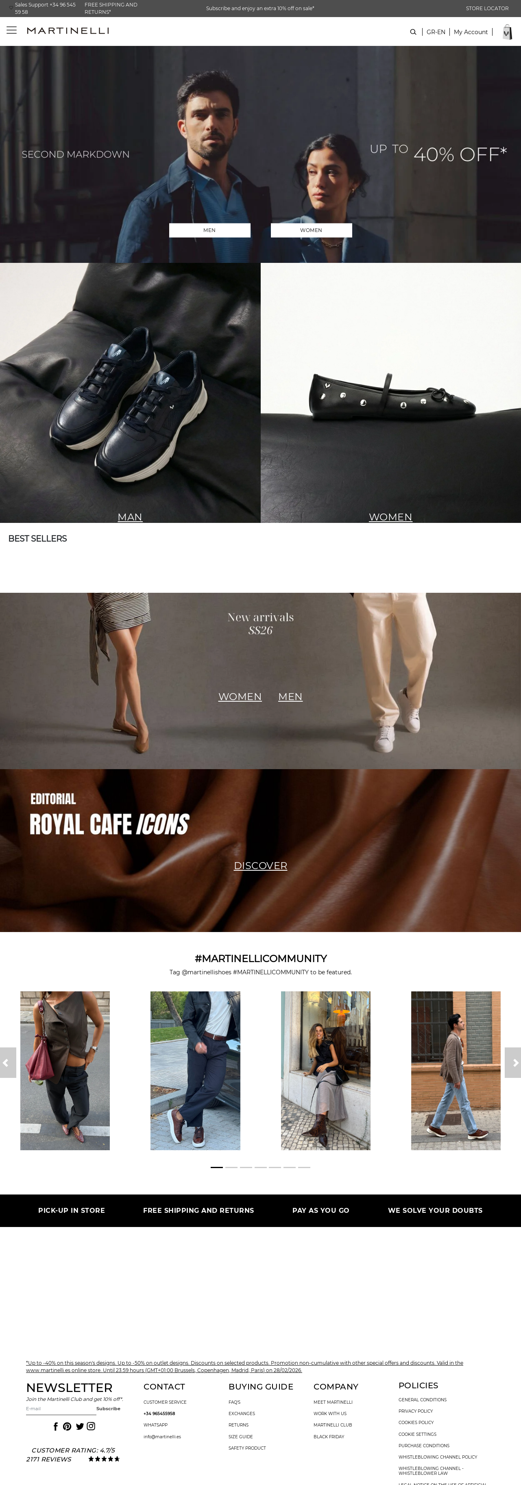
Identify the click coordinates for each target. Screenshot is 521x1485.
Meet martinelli (333, 1402)
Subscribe (108, 1408)
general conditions (423, 1400)
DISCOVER (261, 865)
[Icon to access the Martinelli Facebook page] (55, 1426)
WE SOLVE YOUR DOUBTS (435, 1210)
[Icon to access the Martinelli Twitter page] (78, 1426)
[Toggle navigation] (7, 30)
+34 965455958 (159, 1413)
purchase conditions (424, 1446)
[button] (471, 36)
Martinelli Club (333, 1425)
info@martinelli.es (162, 1437)
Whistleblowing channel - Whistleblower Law (431, 1471)
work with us (330, 1413)
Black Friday (329, 1437)
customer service (165, 1402)
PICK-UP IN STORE (71, 1210)
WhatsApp (156, 1425)
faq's (234, 1402)
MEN (209, 230)
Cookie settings (417, 1434)
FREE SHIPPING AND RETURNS (198, 1210)
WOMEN (311, 230)
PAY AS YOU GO (321, 1210)
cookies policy (416, 1422)
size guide (241, 1437)
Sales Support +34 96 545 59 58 (45, 8)
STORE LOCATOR (487, 8)
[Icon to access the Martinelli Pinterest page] (66, 1426)
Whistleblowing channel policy (438, 1457)
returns (239, 1425)
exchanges (242, 1413)
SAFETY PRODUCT (247, 1448)
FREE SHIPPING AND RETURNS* (111, 8)
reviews (56, 1459)
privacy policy (416, 1411)
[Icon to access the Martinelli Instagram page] (90, 1426)
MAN (130, 517)
